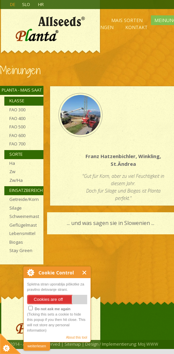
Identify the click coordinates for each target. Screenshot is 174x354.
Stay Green (20, 250)
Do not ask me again (49, 308)
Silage (15, 208)
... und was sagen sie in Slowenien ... (110, 223)
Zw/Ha (16, 180)
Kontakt (136, 27)
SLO (26, 4)
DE (12, 4)
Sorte (16, 154)
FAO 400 (17, 118)
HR (41, 4)
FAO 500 (17, 127)
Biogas (16, 242)
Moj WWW (148, 344)
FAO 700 (17, 144)
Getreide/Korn (24, 199)
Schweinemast (24, 216)
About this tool (76, 337)
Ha (12, 163)
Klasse (16, 101)
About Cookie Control (30, 272)
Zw (12, 171)
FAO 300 (17, 110)
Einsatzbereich (26, 190)
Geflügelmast (23, 225)
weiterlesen (36, 346)
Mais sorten (127, 20)
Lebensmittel (22, 233)
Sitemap (72, 344)
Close (84, 272)
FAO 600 (17, 135)
